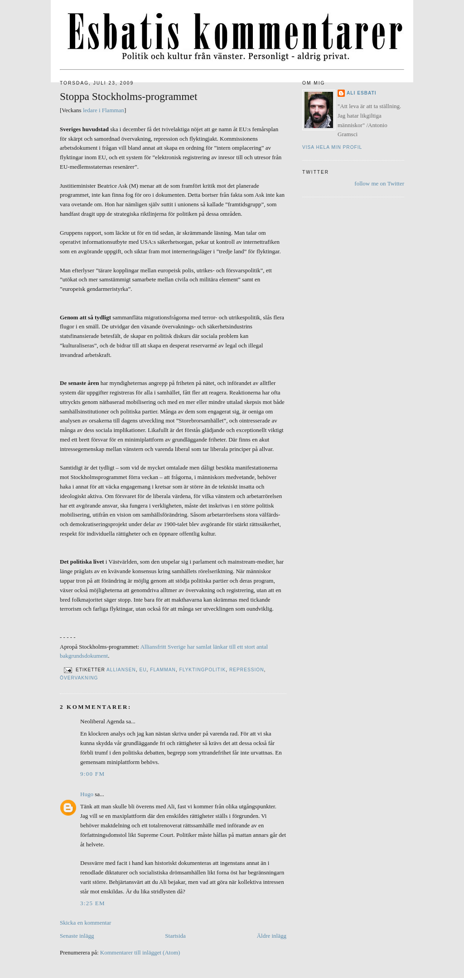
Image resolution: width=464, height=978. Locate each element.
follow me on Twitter (379, 183)
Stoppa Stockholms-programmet (128, 96)
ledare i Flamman (103, 110)
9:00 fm (92, 773)
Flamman (163, 669)
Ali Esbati (362, 92)
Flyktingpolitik (202, 669)
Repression (246, 669)
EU (142, 669)
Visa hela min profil (332, 147)
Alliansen (121, 669)
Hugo (86, 794)
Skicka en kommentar (85, 922)
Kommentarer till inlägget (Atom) (140, 952)
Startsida (175, 935)
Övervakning (79, 677)
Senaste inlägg (77, 935)
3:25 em (92, 903)
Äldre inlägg (271, 935)
